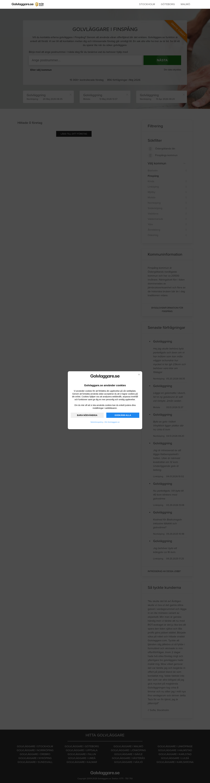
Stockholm (147, 4)
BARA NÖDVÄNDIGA (87, 415)
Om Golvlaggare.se (112, 422)
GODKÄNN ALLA (123, 415)
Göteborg (168, 4)
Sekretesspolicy (97, 422)
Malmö (185, 4)
